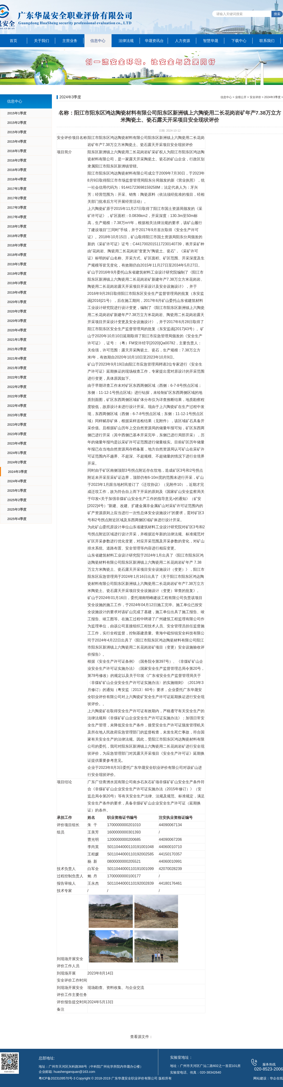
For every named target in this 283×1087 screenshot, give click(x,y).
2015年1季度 (16, 113)
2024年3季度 (17, 472)
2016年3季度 (16, 170)
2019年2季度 (16, 273)
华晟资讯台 (154, 41)
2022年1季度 (16, 377)
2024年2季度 (16, 462)
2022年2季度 (16, 387)
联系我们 (267, 41)
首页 (13, 41)
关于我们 (41, 41)
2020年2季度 (16, 311)
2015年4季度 (16, 141)
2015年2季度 (16, 123)
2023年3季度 (16, 434)
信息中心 (97, 41)
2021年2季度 (16, 349)
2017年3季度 (16, 207)
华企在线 (276, 1078)
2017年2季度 (16, 198)
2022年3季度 (16, 396)
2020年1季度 (16, 302)
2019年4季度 (16, 292)
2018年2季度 (16, 236)
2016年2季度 (16, 160)
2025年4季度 (16, 519)
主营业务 (69, 41)
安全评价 (255, 97)
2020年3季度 (16, 321)
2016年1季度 (16, 151)
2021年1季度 (16, 340)
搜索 (277, 14)
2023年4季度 (16, 443)
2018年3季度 (16, 245)
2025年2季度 (16, 500)
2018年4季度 (16, 255)
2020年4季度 (16, 330)
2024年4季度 (16, 481)
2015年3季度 (16, 132)
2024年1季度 (16, 453)
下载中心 (238, 41)
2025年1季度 (16, 490)
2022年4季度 (16, 406)
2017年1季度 (16, 189)
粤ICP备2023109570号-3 (57, 1078)
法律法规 (126, 41)
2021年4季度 (16, 358)
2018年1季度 (16, 226)
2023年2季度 (16, 424)
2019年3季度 (16, 283)
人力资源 (182, 41)
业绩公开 (240, 97)
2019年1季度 (16, 264)
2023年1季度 (16, 415)
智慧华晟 (210, 41)
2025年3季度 (16, 509)
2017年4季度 (16, 217)
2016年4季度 (16, 179)
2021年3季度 (16, 368)
